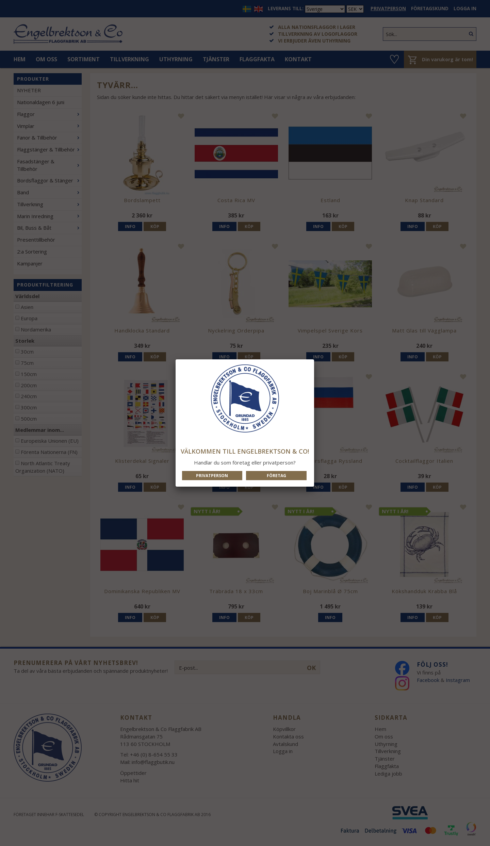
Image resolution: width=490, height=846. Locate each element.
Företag (276, 475)
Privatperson (212, 475)
